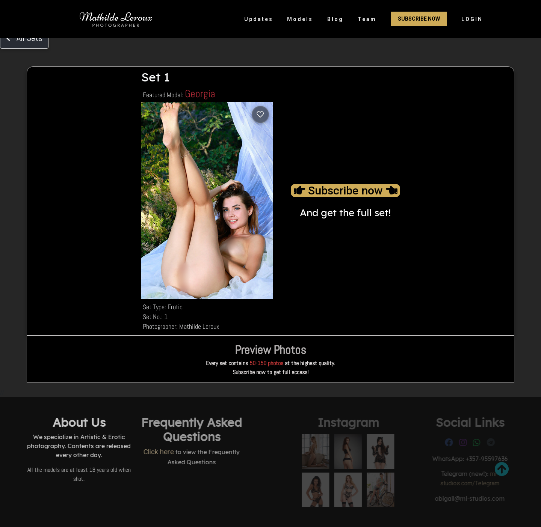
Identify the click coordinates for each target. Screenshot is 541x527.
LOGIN (472, 19)
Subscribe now (345, 190)
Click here (118, 451)
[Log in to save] (260, 114)
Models (300, 19)
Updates (258, 19)
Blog (335, 19)
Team (367, 19)
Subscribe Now (419, 19)
